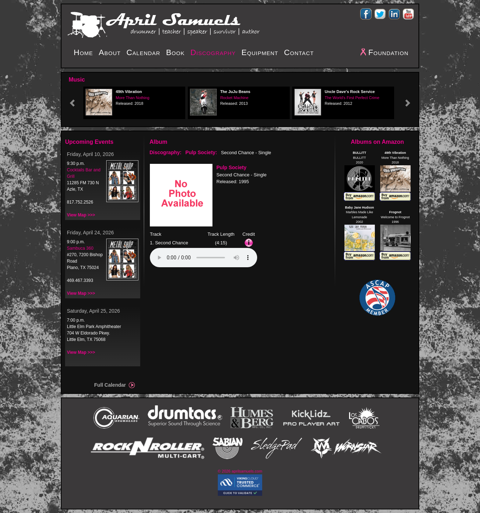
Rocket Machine (234, 98)
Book (175, 52)
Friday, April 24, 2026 (90, 232)
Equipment (259, 52)
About (110, 52)
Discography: (165, 152)
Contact (299, 52)
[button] (72, 103)
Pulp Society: (201, 152)
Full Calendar (110, 385)
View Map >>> (81, 215)
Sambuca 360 (80, 248)
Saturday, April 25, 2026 (93, 311)
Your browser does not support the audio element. (203, 257)
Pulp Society (231, 167)
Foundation (388, 52)
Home (83, 52)
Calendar (143, 52)
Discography (213, 52)
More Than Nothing (133, 98)
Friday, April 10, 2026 (90, 154)
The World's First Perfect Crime (352, 98)
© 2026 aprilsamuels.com (240, 471)
